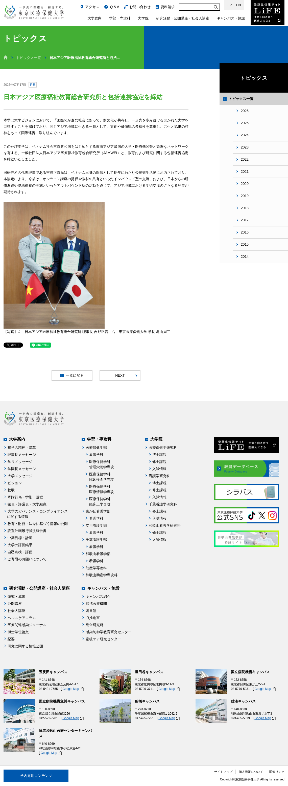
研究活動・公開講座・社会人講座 (182, 18)
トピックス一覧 (28, 58)
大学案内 (94, 18)
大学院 (143, 18)
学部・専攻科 (119, 18)
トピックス (254, 78)
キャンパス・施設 (231, 18)
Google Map (70, 689)
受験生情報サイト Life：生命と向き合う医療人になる (267, 12)
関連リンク (276, 772)
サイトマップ (223, 772)
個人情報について (251, 772)
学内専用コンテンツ (36, 776)
